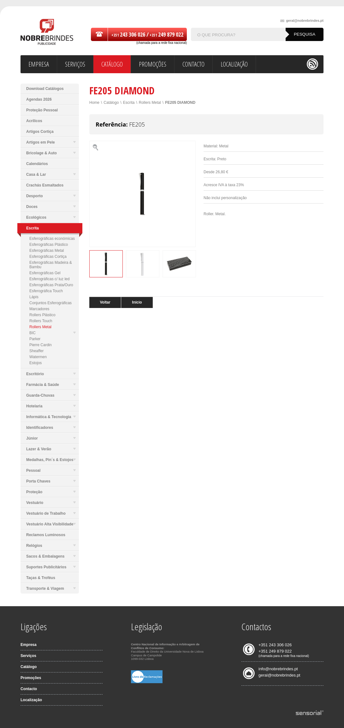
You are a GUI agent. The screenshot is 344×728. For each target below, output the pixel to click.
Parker (34, 339)
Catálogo (111, 102)
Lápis (34, 297)
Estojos (35, 363)
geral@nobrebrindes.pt (301, 20)
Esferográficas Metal (46, 250)
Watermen (38, 357)
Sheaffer (36, 351)
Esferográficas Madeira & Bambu (50, 264)
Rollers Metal (40, 327)
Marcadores (39, 309)
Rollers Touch (40, 321)
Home (94, 102)
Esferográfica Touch (46, 291)
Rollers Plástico (42, 315)
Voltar (105, 302)
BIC (52, 333)
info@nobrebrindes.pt (278, 668)
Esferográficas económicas (52, 238)
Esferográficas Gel (45, 273)
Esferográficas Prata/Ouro (51, 285)
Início (137, 302)
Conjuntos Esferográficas (50, 303)
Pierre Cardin (40, 345)
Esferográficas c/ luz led (49, 279)
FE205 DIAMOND (180, 102)
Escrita (129, 102)
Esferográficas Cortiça (48, 256)
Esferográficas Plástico (48, 244)
